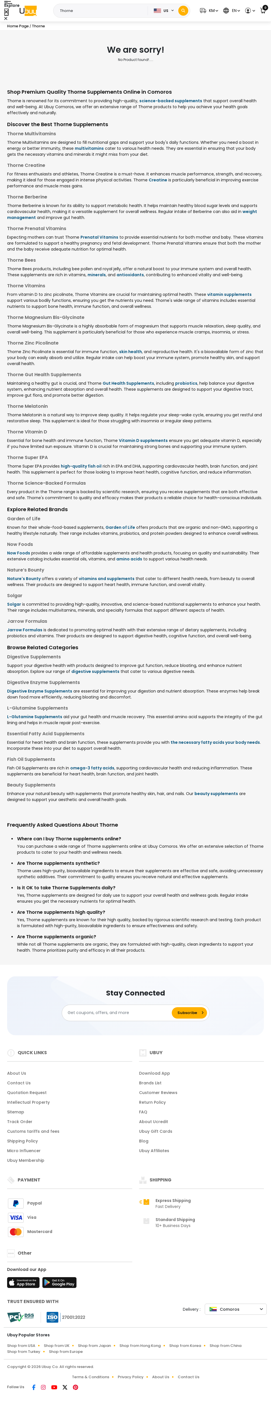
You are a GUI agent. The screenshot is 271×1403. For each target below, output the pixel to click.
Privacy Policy (131, 1377)
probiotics (186, 383)
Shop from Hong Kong (140, 1345)
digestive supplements (95, 671)
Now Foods (18, 553)
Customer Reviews (158, 1092)
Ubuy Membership (25, 1160)
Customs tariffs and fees (33, 1131)
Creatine (158, 180)
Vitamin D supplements (143, 440)
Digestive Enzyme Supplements (39, 691)
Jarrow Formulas (24, 630)
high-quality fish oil (81, 466)
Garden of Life (120, 527)
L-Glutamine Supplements (34, 717)
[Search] (183, 11)
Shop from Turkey (23, 1351)
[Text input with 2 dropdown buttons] (102, 10)
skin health (130, 352)
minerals (97, 275)
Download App (154, 1073)
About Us (16, 1073)
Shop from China (225, 1345)
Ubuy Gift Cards (155, 1131)
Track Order (19, 1122)
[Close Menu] (6, 12)
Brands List (150, 1083)
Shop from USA (21, 1345)
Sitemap (15, 1112)
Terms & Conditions (90, 1377)
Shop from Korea (185, 1345)
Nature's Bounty (24, 578)
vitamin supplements (229, 294)
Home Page (18, 26)
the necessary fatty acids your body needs (215, 742)
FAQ (143, 1112)
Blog (143, 1141)
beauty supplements (216, 793)
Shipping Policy (22, 1141)
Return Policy (152, 1102)
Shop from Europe (66, 1351)
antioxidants (130, 275)
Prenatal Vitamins (99, 237)
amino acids (129, 559)
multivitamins (89, 148)
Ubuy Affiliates (154, 1151)
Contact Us (19, 1083)
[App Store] (24, 1284)
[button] (208, 10)
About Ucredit (153, 1122)
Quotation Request (27, 1092)
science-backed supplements (170, 101)
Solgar (14, 604)
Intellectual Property (28, 1102)
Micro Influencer (24, 1151)
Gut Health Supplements (128, 383)
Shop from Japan (94, 1345)
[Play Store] (59, 1284)
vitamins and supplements (107, 578)
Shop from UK (56, 1345)
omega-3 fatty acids (92, 768)
